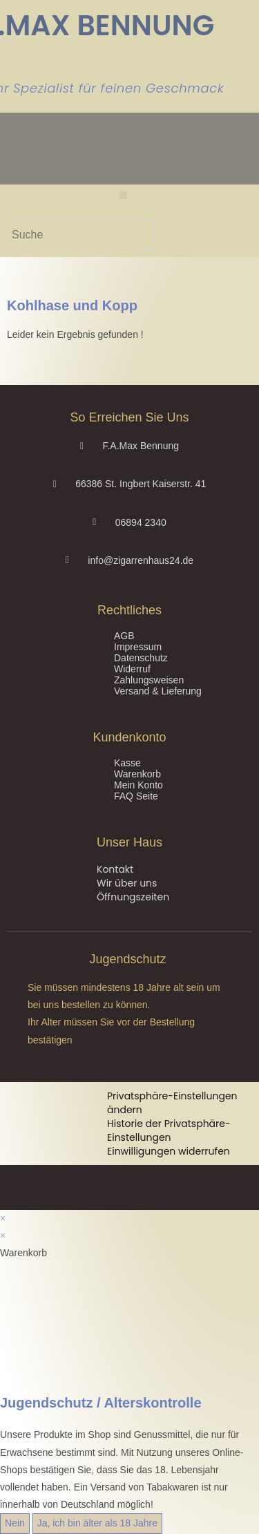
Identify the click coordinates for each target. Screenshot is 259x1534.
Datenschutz (141, 657)
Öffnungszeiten (133, 897)
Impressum (138, 646)
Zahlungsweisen (149, 679)
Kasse (127, 762)
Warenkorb (137, 773)
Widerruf (132, 668)
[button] (123, 195)
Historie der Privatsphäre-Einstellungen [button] (169, 1130)
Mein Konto (138, 784)
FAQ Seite (136, 796)
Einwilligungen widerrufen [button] (168, 1151)
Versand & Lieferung (158, 691)
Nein (15, 1522)
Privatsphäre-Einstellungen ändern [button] (172, 1103)
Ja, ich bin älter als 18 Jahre (97, 1522)
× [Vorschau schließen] (3, 1218)
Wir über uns (127, 883)
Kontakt (115, 869)
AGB (124, 635)
